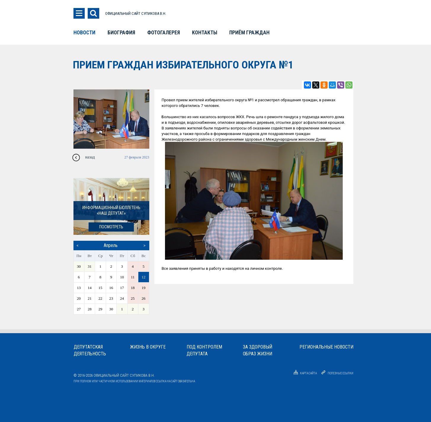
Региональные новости (326, 347)
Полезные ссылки (340, 373)
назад (90, 157)
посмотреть (111, 227)
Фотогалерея (163, 33)
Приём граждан (249, 33)
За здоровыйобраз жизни (257, 350)
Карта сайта (304, 373)
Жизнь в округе (148, 347)
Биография (121, 33)
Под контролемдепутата (204, 350)
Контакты (204, 33)
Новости (84, 33)
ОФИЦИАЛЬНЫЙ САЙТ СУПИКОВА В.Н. (135, 13)
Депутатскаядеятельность (90, 350)
